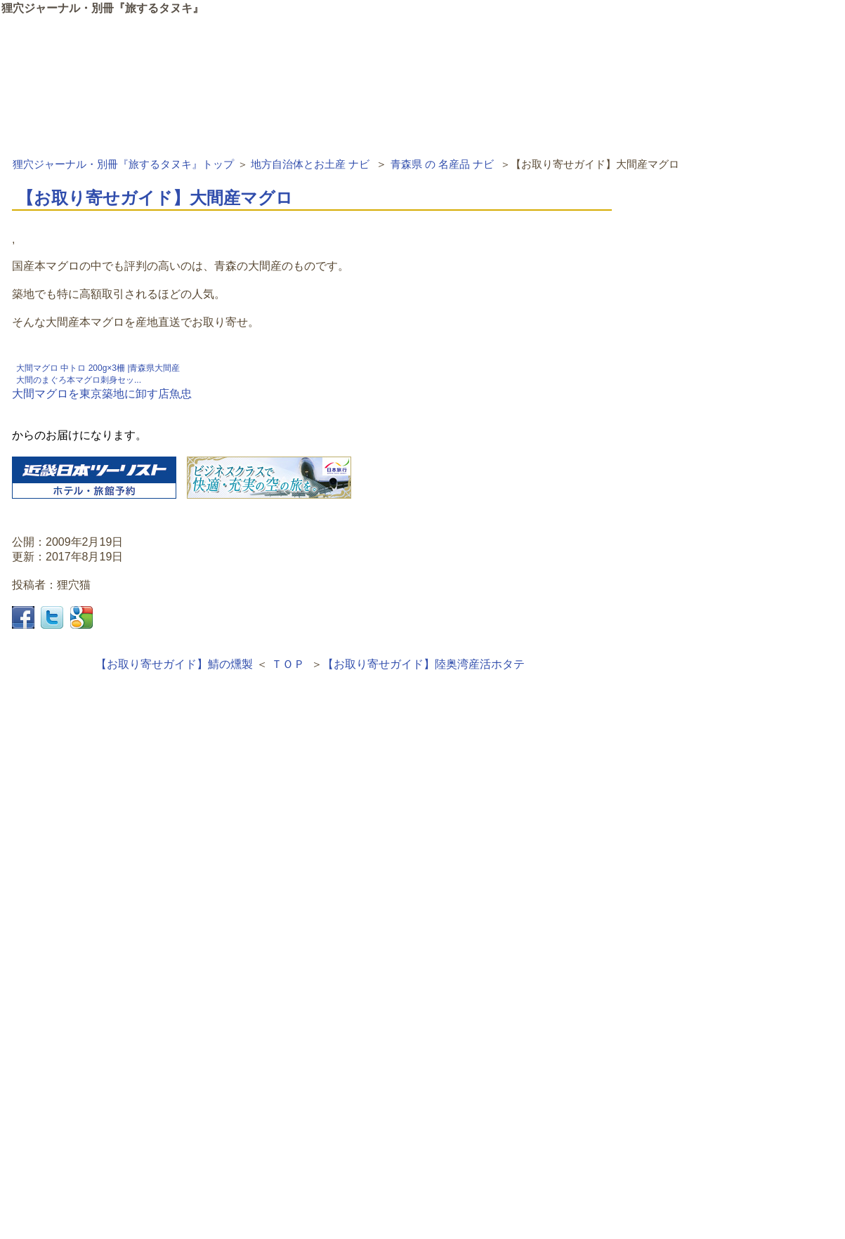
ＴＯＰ (288, 664)
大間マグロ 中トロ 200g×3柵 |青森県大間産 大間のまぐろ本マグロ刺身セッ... (98, 374)
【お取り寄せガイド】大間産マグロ (155, 197)
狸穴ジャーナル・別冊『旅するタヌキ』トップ (123, 164)
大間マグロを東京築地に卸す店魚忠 (102, 394)
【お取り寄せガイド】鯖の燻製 (174, 664)
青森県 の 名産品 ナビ (442, 164)
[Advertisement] (312, 877)
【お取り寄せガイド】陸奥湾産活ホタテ (423, 664)
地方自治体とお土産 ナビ (310, 164)
